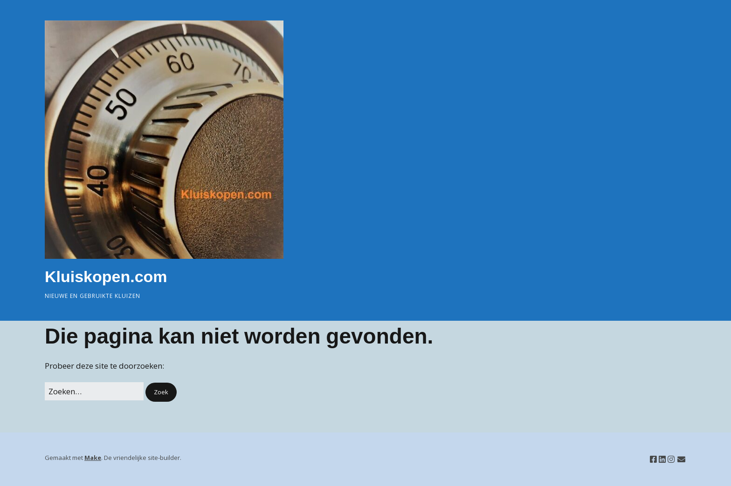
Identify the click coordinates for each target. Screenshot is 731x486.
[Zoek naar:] (94, 391)
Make (92, 457)
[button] (161, 392)
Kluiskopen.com (106, 276)
